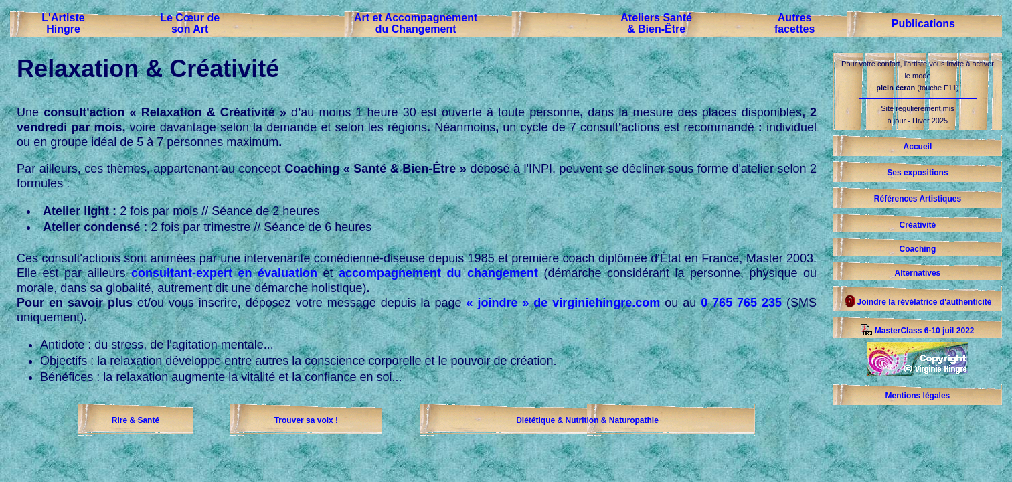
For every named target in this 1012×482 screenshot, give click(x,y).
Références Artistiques (917, 199)
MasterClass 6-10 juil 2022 (917, 330)
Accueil (918, 146)
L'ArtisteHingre (62, 23)
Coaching (918, 249)
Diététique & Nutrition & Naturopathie (587, 420)
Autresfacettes (794, 23)
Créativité (918, 225)
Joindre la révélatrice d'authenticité (917, 302)
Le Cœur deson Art (190, 23)
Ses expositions (917, 172)
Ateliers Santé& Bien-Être (656, 23)
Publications (923, 23)
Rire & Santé (135, 420)
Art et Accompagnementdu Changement (415, 23)
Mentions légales (918, 395)
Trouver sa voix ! (306, 420)
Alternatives (918, 273)
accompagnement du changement (438, 273)
